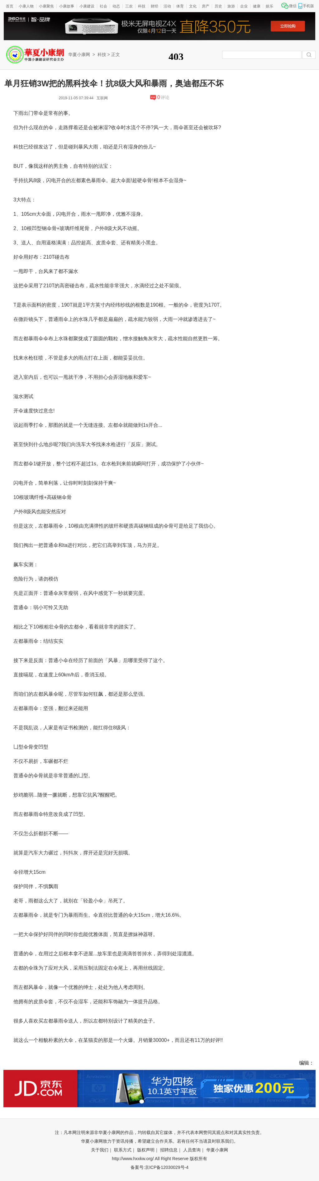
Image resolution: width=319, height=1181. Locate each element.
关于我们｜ (102, 1149)
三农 (129, 6)
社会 (103, 6)
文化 (193, 6)
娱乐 (269, 6)
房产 (205, 6)
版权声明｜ (148, 1149)
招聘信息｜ (171, 1149)
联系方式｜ (125, 1149)
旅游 (231, 6)
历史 (218, 6)
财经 (154, 6)
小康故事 (66, 6)
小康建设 (86, 6)
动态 (116, 6)
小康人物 (26, 6)
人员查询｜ (194, 1149)
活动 (167, 6)
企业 (244, 6)
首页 (9, 6)
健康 (256, 6)
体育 (180, 6)
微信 (293, 6)
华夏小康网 (79, 54)
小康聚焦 (46, 6)
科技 (141, 6)
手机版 (308, 6)
